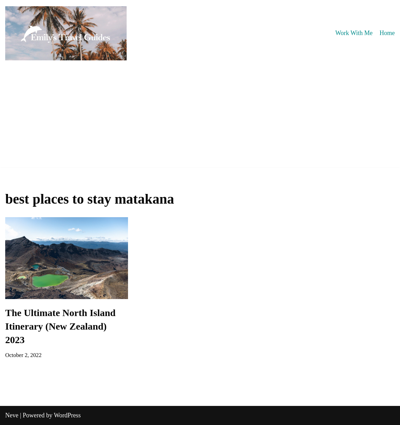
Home (387, 32)
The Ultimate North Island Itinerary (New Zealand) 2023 (60, 326)
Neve (11, 415)
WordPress (67, 415)
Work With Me (354, 32)
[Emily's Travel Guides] (66, 33)
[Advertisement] (200, 118)
